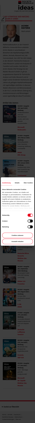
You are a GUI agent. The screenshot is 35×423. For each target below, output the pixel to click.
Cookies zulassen (17, 235)
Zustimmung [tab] (6, 182)
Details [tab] (17, 182)
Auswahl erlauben (17, 241)
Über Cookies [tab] (28, 182)
